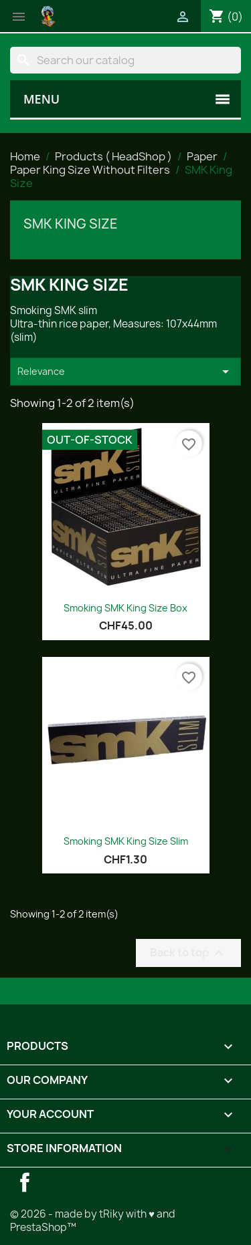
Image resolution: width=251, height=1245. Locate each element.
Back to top (188, 952)
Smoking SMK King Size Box (125, 607)
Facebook (24, 1182)
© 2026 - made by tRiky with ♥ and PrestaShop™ (92, 1220)
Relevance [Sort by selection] (125, 372)
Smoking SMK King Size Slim (126, 841)
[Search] (125, 60)
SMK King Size (70, 224)
